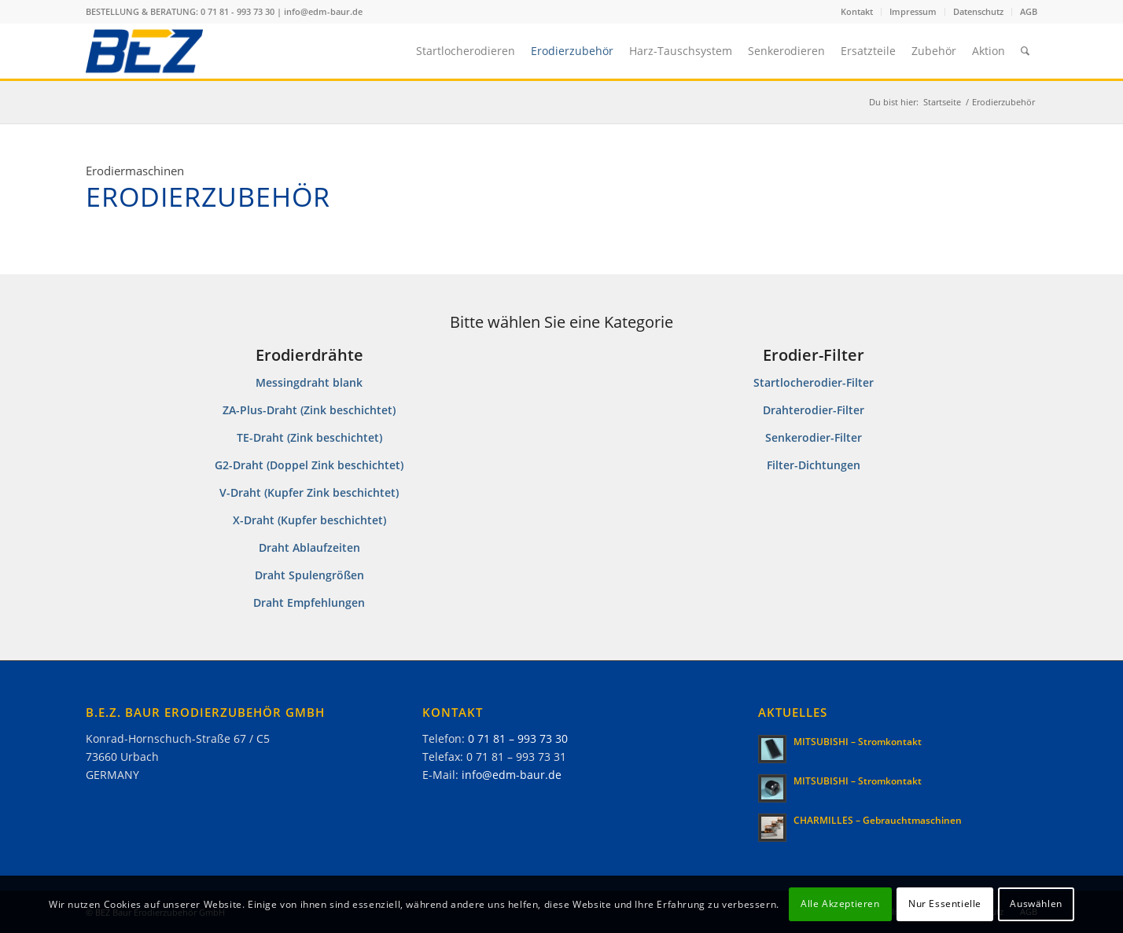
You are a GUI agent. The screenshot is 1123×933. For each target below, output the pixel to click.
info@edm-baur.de (323, 11)
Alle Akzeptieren (840, 903)
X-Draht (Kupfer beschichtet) (309, 519)
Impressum (913, 11)
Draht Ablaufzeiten (309, 547)
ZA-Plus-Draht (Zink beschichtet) (309, 409)
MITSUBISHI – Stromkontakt (857, 741)
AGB (1028, 11)
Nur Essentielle (944, 903)
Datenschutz (978, 11)
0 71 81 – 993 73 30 (518, 738)
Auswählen (1036, 903)
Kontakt (857, 11)
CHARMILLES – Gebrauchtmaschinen (877, 820)
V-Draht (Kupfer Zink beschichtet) (309, 492)
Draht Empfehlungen (309, 602)
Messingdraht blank (309, 382)
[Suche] (1025, 51)
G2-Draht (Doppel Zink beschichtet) (309, 464)
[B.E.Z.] (144, 51)
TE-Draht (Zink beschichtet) (309, 437)
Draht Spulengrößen (309, 575)
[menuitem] (857, 12)
